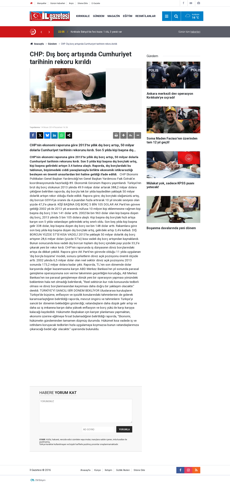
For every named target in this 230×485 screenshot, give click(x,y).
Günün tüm (189, 31)
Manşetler (41, 3)
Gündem (98, 16)
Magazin (113, 16)
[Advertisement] (14, 85)
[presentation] (41, 32)
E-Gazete (96, 3)
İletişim (108, 470)
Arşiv (71, 3)
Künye (97, 470)
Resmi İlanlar (145, 16)
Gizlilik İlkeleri (123, 470)
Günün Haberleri (57, 3)
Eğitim (127, 16)
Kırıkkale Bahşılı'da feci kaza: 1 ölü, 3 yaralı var (96, 31)
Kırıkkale (83, 16)
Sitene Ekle (83, 3)
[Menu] (167, 16)
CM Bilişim (40, 480)
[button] (123, 135)
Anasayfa (37, 44)
